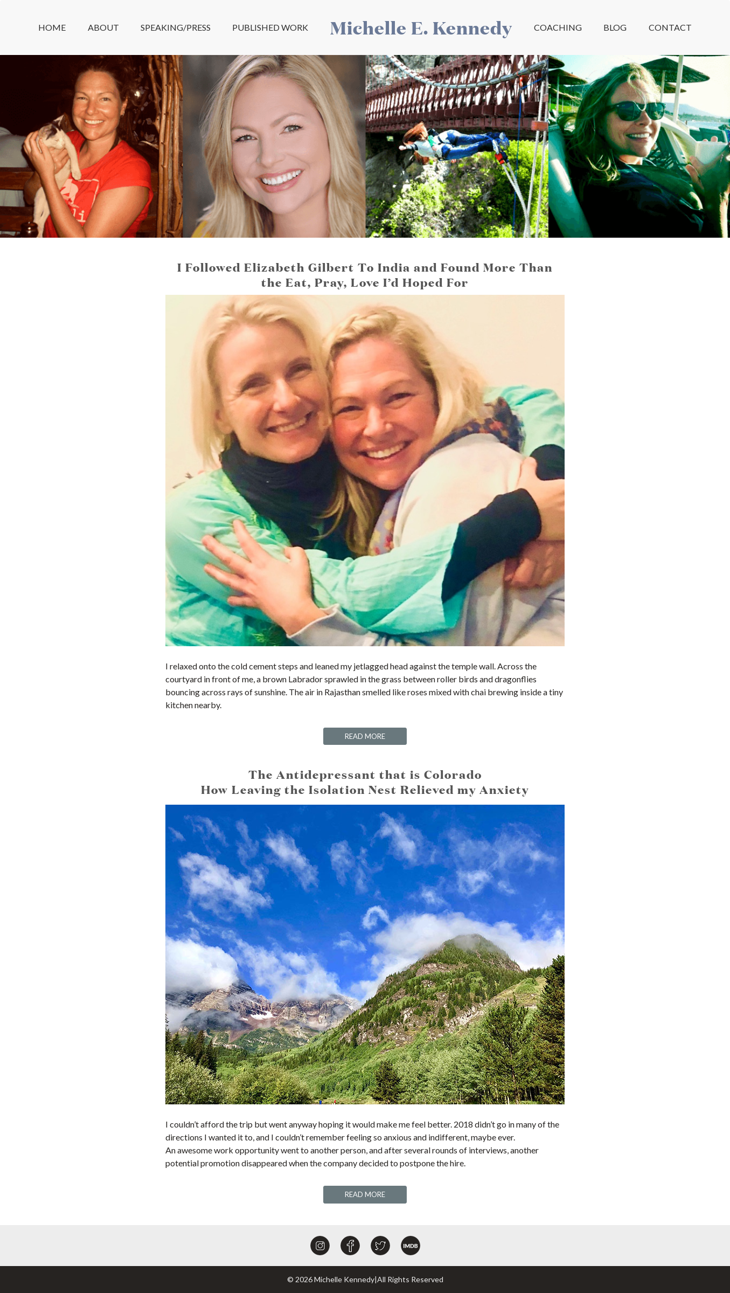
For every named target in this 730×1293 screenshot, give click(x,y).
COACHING (558, 27)
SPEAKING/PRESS (176, 27)
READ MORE (365, 736)
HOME (52, 27)
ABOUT (103, 27)
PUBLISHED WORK (270, 27)
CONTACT (670, 27)
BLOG (615, 27)
